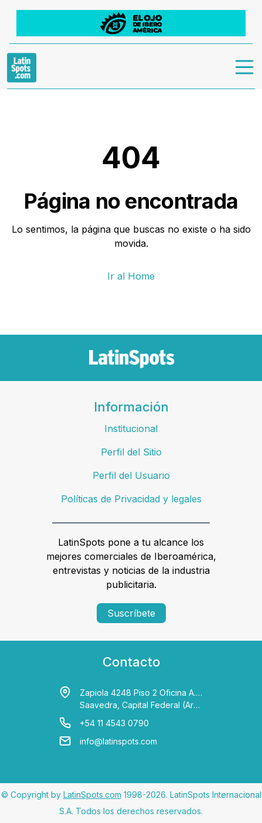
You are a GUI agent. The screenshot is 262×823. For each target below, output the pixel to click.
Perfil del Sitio (131, 452)
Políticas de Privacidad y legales (131, 499)
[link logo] (21, 67)
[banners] (131, 23)
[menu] (245, 67)
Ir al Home (131, 276)
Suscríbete (131, 613)
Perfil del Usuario (131, 475)
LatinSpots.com (92, 795)
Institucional (131, 428)
